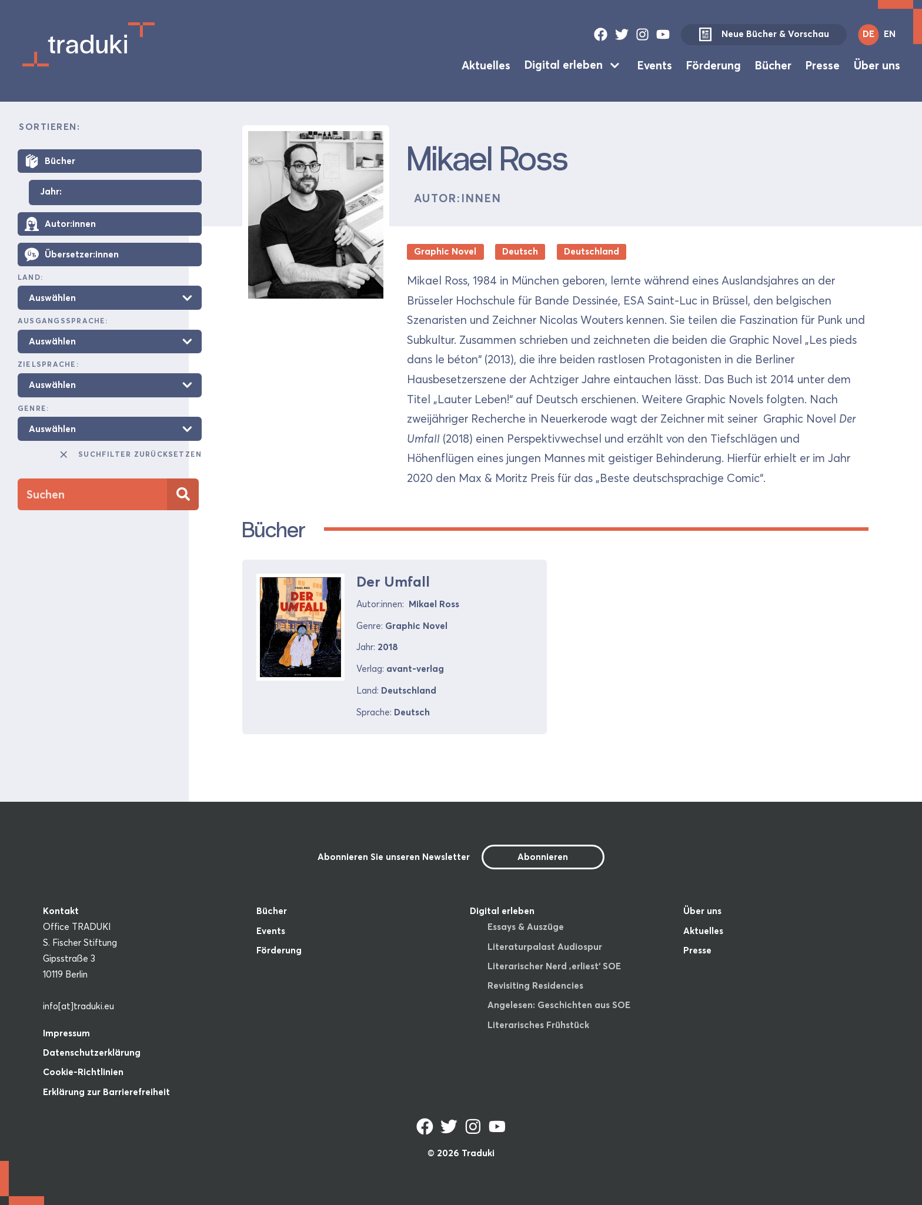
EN (890, 33)
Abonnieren (542, 856)
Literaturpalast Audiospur (544, 946)
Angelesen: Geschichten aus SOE (558, 1004)
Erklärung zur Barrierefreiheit (106, 1091)
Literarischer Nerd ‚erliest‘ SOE (554, 966)
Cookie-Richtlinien (83, 1071)
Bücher (773, 65)
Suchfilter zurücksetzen (130, 454)
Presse (823, 65)
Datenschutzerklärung (92, 1052)
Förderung (713, 65)
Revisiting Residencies (535, 985)
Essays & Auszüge (525, 926)
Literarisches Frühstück (538, 1024)
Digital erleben (564, 65)
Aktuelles (486, 65)
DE (868, 33)
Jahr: (51, 192)
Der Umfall (393, 581)
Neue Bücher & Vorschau (764, 35)
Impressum (66, 1033)
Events (654, 65)
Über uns (877, 65)
